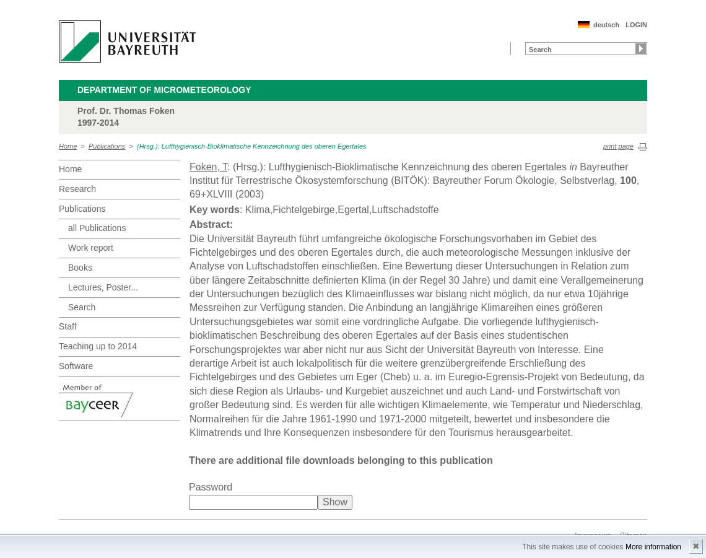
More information (653, 547)
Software (76, 366)
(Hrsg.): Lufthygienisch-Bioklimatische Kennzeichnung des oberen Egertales (252, 146)
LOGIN (636, 24)
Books (80, 267)
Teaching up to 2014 (98, 346)
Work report (90, 248)
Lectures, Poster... (103, 287)
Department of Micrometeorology (164, 90)
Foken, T (208, 167)
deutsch (606, 24)
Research (77, 189)
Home (68, 146)
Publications (107, 146)
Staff (68, 326)
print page (618, 146)
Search (81, 307)
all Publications (97, 228)
